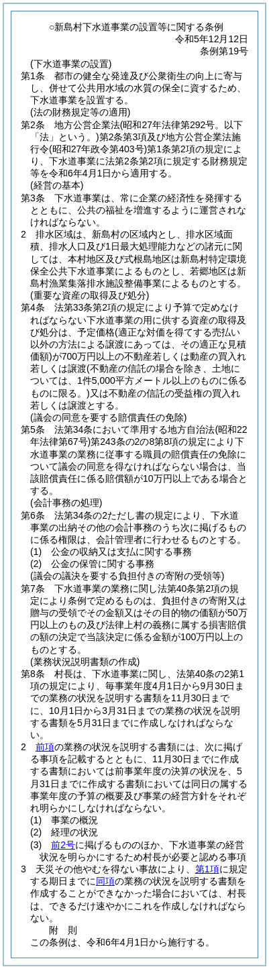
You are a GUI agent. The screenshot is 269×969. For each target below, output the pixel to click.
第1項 (207, 869)
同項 (105, 881)
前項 (45, 747)
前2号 (63, 844)
